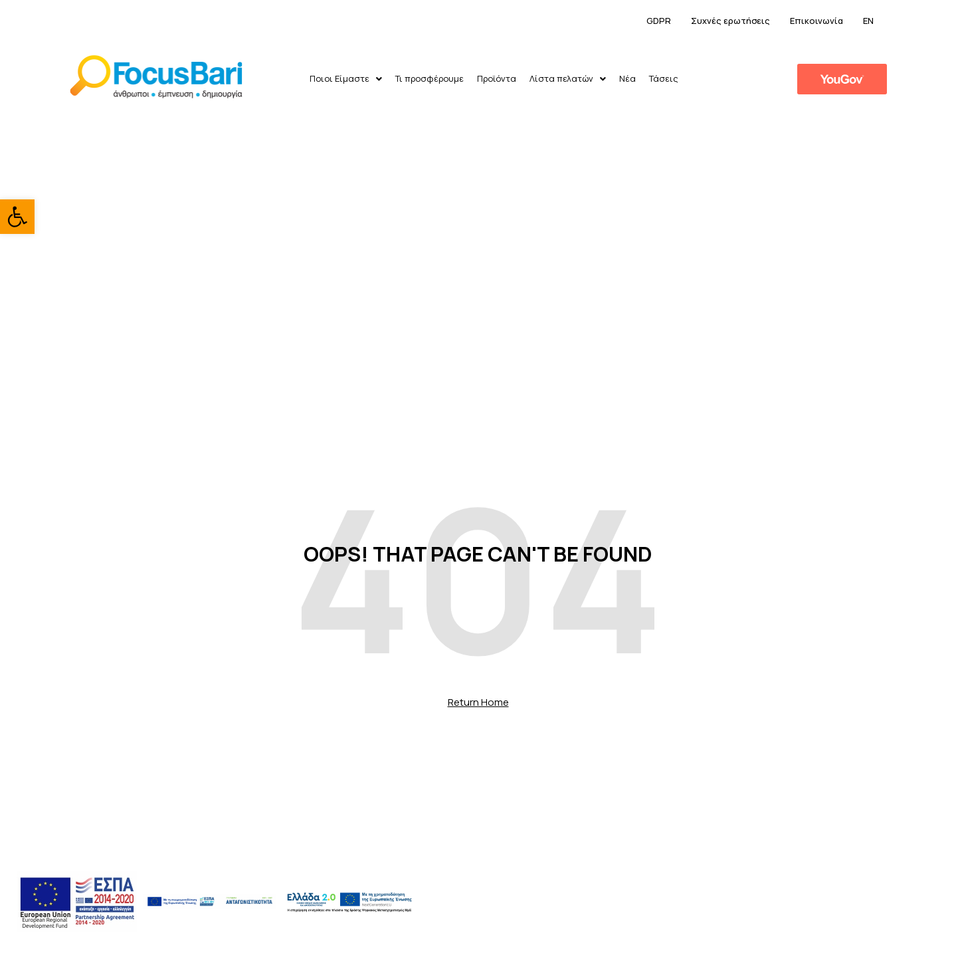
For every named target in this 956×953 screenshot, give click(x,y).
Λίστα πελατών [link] (567, 78)
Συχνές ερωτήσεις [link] (730, 21)
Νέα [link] (627, 78)
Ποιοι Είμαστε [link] (346, 78)
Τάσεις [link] (663, 78)
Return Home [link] (478, 702)
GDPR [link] (658, 21)
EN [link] (868, 21)
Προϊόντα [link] (496, 78)
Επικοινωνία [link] (816, 21)
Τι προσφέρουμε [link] (429, 78)
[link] (17, 216)
